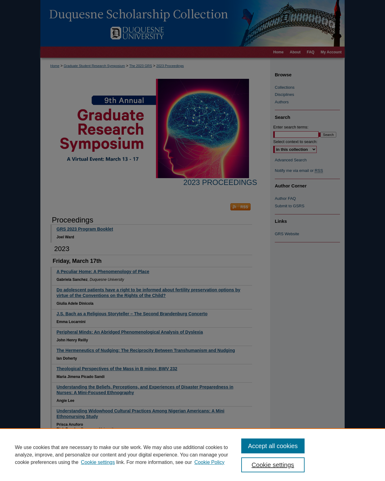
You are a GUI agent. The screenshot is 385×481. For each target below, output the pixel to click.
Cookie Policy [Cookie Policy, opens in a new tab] (209, 462)
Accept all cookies (273, 446)
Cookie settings (98, 462)
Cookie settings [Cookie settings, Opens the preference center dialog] (272, 464)
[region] (192, 454)
